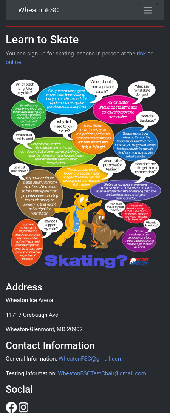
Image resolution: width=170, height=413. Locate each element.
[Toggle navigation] (148, 10)
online (13, 62)
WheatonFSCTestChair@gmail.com (102, 373)
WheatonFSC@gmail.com (91, 358)
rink (141, 53)
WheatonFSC (38, 10)
